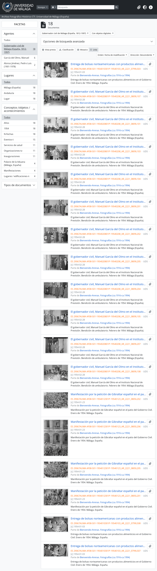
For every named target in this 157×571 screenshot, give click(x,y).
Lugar (19, 99)
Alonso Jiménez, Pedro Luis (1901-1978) (19, 65)
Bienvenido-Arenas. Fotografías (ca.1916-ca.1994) (105, 75)
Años (19, 123)
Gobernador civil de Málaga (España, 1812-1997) (19, 49)
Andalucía (19, 93)
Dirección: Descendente (141, 55)
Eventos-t (19, 140)
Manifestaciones (19, 171)
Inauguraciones (19, 157)
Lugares (9, 75)
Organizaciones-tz (19, 151)
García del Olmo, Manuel (19, 58)
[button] (139, 7)
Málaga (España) (19, 88)
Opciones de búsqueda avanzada (64, 41)
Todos (7, 40)
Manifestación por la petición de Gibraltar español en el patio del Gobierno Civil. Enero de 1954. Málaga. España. (108, 394)
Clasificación (66, 49)
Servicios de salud (19, 146)
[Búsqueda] (85, 7)
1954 (19, 129)
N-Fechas (19, 134)
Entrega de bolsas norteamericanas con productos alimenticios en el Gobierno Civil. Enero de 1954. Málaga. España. (108, 64)
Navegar (42, 7)
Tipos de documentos (17, 185)
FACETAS (19, 24)
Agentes (9, 33)
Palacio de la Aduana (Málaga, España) (19, 163)
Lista (93, 49)
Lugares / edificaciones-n (19, 177)
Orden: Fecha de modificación (111, 55)
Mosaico (82, 49)
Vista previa (49, 49)
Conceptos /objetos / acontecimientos (17, 109)
